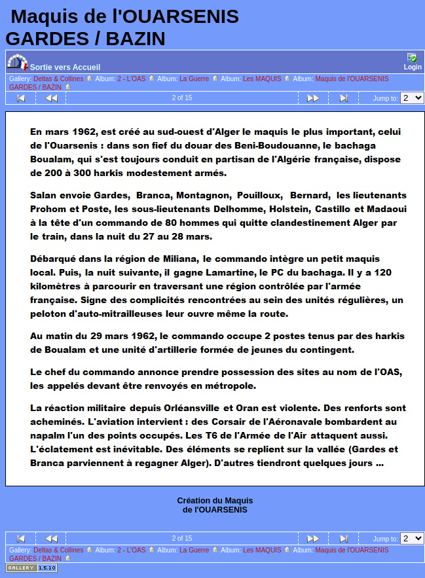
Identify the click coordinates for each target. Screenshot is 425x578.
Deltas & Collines (63, 78)
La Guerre (199, 78)
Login (413, 62)
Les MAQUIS (267, 78)
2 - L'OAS (136, 78)
